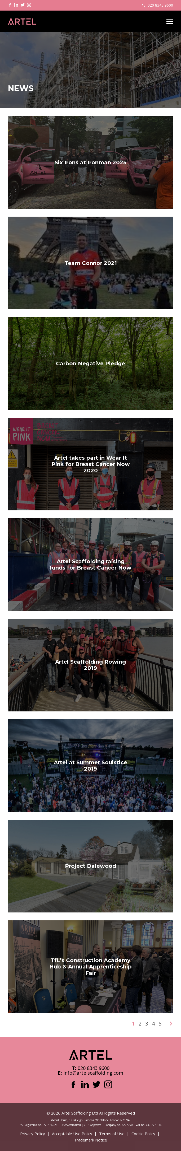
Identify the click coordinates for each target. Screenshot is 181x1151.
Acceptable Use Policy (72, 1133)
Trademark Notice (90, 1140)
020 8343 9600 (160, 5)
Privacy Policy (32, 1133)
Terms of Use (112, 1133)
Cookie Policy (143, 1133)
